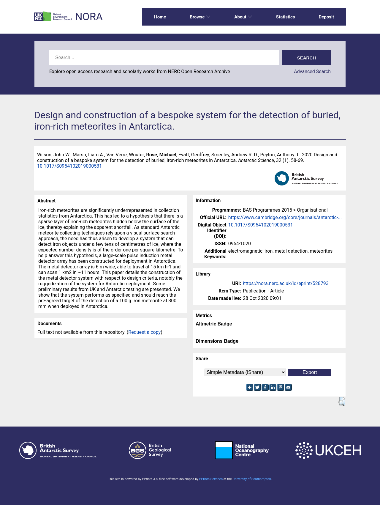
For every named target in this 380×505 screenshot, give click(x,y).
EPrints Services (211, 479)
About (243, 17)
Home (160, 17)
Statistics (285, 17)
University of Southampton (251, 479)
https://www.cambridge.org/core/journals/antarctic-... (285, 217)
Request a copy (144, 332)
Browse (200, 17)
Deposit (326, 17)
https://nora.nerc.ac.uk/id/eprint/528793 (286, 283)
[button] (341, 401)
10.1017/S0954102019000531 (69, 166)
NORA (89, 17)
